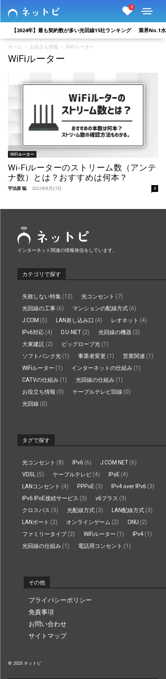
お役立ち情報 (44, 46)
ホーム (15, 46)
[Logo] (33, 11)
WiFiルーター (22, 154)
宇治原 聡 (17, 188)
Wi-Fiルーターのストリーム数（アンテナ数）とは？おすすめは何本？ (82, 172)
